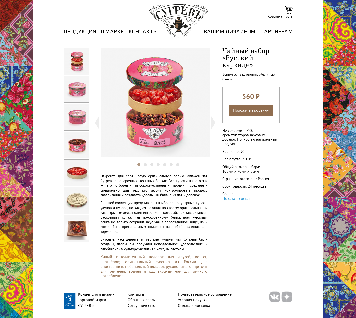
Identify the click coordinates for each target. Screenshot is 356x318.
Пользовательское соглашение (205, 294)
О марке (112, 32)
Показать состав (236, 198)
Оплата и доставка (194, 305)
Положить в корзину (251, 110)
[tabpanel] (155, 102)
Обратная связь (141, 299)
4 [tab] (155, 162)
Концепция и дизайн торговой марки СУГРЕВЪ (96, 300)
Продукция (80, 32)
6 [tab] (168, 162)
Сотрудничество (141, 305)
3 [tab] (149, 162)
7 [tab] (175, 162)
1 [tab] (136, 162)
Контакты (143, 32)
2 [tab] (142, 162)
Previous (95, 123)
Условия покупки (193, 299)
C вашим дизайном (227, 32)
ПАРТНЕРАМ (276, 32)
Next (215, 123)
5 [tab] (162, 162)
